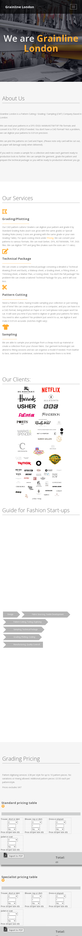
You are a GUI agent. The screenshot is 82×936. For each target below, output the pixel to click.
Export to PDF (16, 856)
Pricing (50, 237)
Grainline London (19, 7)
